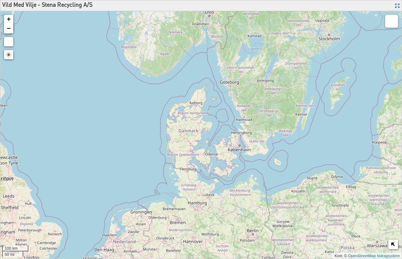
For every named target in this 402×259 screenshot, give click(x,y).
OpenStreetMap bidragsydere (374, 256)
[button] (8, 54)
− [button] (9, 28)
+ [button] (9, 19)
